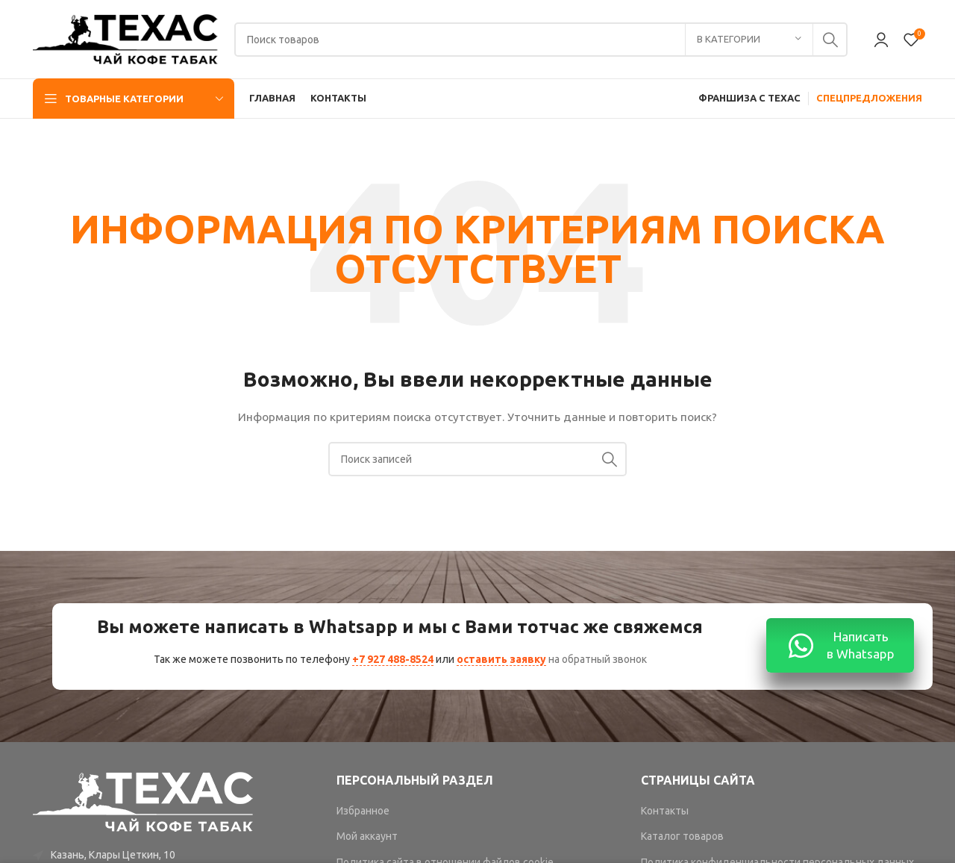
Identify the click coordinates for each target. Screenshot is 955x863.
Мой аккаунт (367, 836)
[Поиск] (541, 39)
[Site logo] (126, 38)
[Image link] (144, 801)
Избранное (362, 811)
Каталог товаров (682, 836)
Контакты (665, 811)
